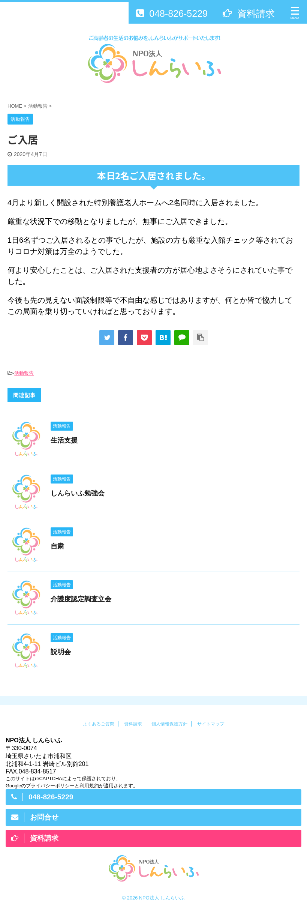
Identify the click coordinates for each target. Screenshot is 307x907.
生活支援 (64, 440)
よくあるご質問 (98, 724)
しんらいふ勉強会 (78, 493)
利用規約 (89, 785)
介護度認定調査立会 (81, 599)
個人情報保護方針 (169, 724)
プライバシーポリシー (50, 785)
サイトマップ (210, 724)
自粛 (57, 546)
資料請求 (133, 724)
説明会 (61, 652)
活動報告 (24, 373)
